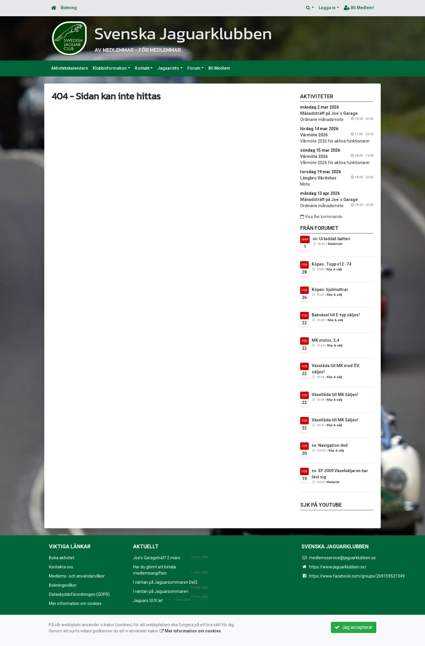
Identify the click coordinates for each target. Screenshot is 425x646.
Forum (193, 68)
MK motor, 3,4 (325, 340)
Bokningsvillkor (63, 585)
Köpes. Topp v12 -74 (331, 264)
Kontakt (142, 68)
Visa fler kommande (321, 216)
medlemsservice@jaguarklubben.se (342, 557)
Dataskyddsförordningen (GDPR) (79, 594)
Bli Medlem (219, 68)
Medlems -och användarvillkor (77, 576)
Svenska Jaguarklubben (183, 33)
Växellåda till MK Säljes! (335, 394)
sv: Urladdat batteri (331, 238)
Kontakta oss (61, 567)
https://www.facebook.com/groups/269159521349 (357, 576)
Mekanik (332, 482)
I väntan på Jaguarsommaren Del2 (165, 582)
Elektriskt (335, 243)
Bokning (69, 7)
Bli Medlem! (359, 7)
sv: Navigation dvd (330, 445)
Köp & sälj (334, 269)
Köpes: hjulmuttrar (330, 289)
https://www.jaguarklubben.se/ (338, 567)
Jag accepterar (353, 627)
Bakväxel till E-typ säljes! (336, 315)
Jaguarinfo (168, 68)
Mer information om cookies (75, 603)
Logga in (327, 7)
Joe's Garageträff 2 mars (156, 557)
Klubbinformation (110, 68)
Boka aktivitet (61, 557)
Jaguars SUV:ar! (148, 600)
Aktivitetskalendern (69, 68)
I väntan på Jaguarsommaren (160, 591)
